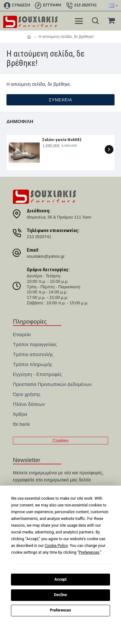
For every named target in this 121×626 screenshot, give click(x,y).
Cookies (60, 440)
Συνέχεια (60, 99)
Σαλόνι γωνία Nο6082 (62, 139)
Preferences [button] (89, 552)
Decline (60, 595)
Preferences (60, 610)
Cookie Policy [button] (56, 545)
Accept (61, 579)
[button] (109, 149)
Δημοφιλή (19, 121)
